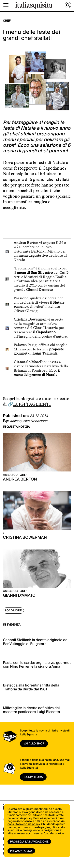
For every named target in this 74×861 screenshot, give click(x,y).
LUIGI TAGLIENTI (32, 404)
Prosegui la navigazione (29, 841)
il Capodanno (43, 332)
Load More (13, 610)
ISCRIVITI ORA (33, 777)
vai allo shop (34, 743)
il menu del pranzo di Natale (37, 372)
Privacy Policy (21, 851)
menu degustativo (33, 255)
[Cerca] (68, 5)
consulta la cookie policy (23, 824)
